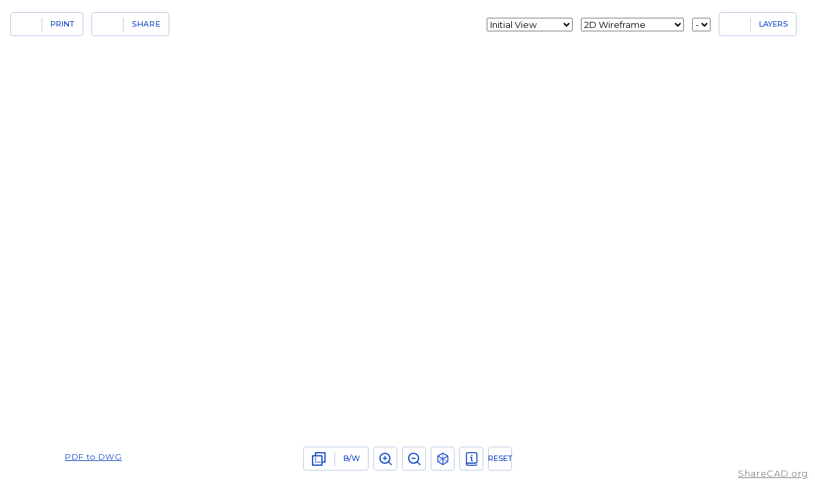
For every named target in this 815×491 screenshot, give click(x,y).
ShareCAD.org (773, 473)
